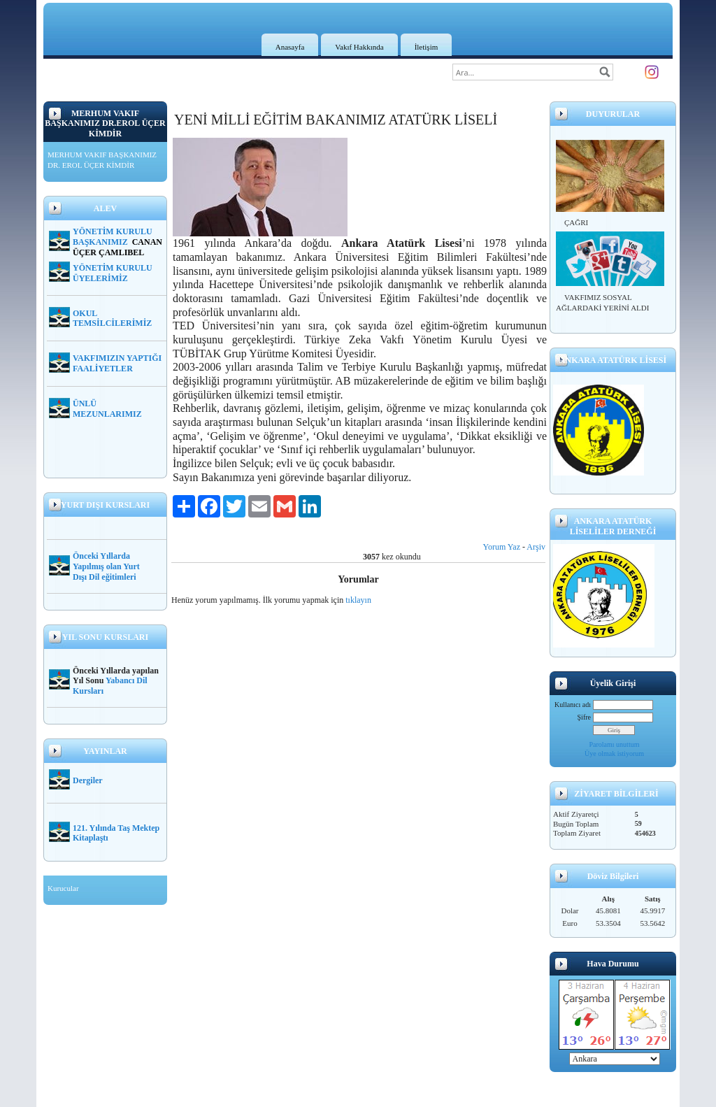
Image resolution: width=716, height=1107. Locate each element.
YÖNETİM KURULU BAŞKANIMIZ (112, 237)
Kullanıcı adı (572, 704)
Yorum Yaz (501, 547)
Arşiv (536, 547)
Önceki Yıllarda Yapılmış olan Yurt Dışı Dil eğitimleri (106, 566)
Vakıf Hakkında (359, 47)
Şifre (584, 717)
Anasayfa (290, 47)
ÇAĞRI (576, 222)
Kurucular (63, 888)
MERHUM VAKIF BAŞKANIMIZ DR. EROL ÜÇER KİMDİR (102, 160)
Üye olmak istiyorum (614, 753)
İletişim (426, 47)
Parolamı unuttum (614, 744)
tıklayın (358, 600)
